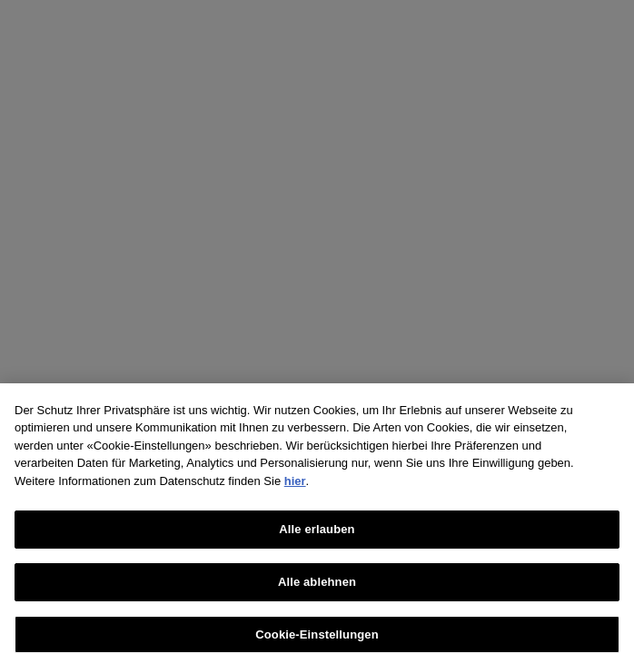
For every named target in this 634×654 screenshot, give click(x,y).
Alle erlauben (316, 534)
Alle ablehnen (317, 587)
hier (295, 486)
